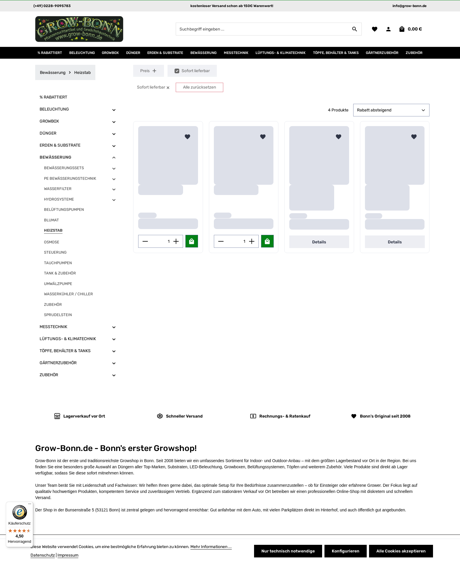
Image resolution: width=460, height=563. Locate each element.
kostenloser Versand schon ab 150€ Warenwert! (231, 6)
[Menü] (29, 505)
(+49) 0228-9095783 (52, 6)
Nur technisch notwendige (288, 551)
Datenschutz (43, 555)
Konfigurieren (345, 551)
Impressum (68, 555)
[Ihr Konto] (388, 29)
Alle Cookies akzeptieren (401, 551)
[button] (114, 109)
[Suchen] (355, 29)
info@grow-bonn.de (410, 6)
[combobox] (262, 29)
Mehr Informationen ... (211, 546)
